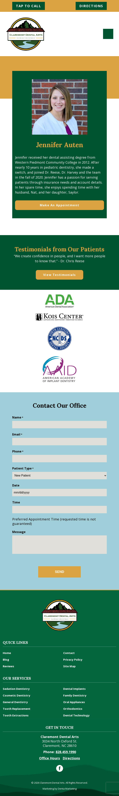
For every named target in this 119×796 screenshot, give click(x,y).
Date (15, 485)
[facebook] (59, 768)
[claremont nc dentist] (26, 34)
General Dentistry (15, 702)
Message (19, 532)
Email (17, 434)
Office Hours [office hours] (49, 758)
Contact (69, 653)
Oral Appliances (74, 702)
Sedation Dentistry (16, 689)
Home (7, 653)
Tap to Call (28, 6)
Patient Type (23, 468)
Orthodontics (72, 708)
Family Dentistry (74, 695)
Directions (91, 6)
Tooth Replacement (16, 708)
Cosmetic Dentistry (16, 695)
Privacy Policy (72, 659)
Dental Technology (76, 715)
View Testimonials (59, 275)
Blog (6, 659)
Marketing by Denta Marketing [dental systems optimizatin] (60, 788)
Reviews (8, 666)
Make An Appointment (59, 205)
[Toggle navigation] (108, 34)
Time (16, 502)
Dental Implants (74, 689)
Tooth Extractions (16, 715)
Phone (17, 451)
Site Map (69, 666)
